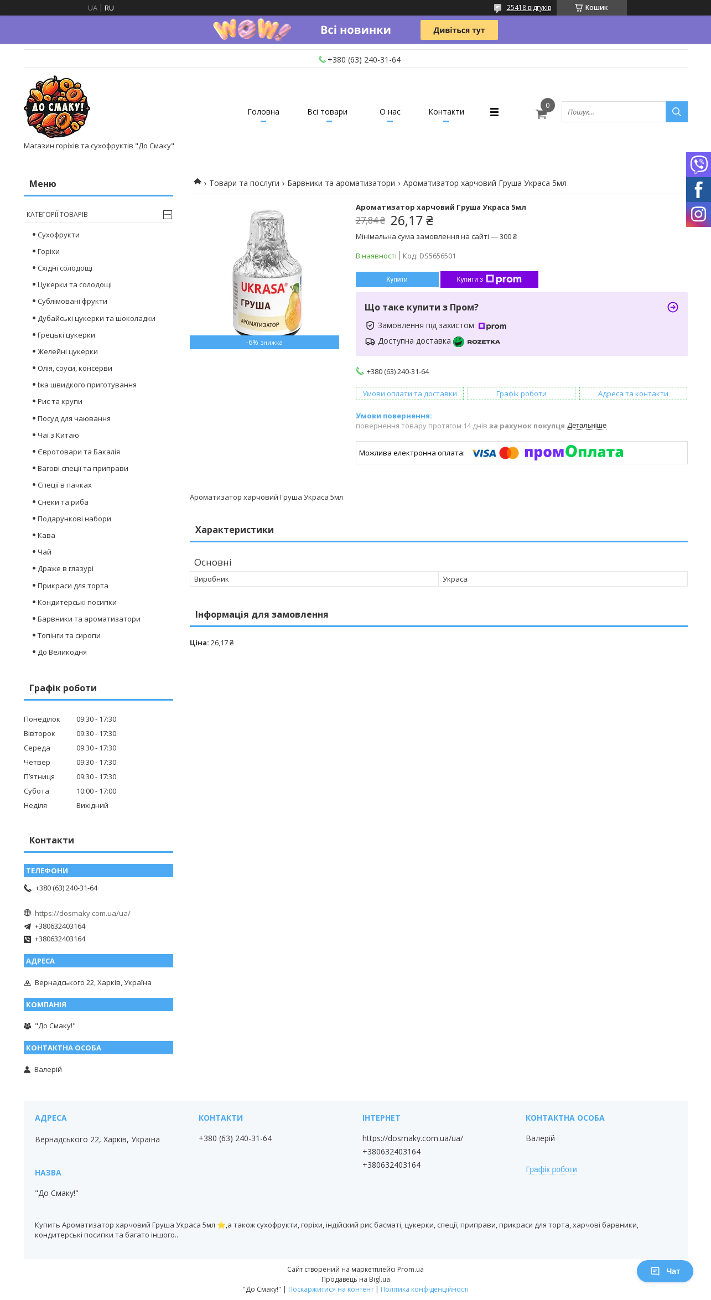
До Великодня (62, 652)
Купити (396, 279)
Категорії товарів (57, 214)
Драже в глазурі (66, 568)
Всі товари (327, 111)
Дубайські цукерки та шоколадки (96, 318)
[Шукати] (677, 111)
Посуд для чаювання (74, 418)
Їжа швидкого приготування (87, 385)
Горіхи (49, 251)
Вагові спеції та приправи (83, 468)
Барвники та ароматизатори (341, 183)
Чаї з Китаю (58, 435)
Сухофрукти (59, 235)
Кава (46, 535)
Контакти (446, 111)
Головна (263, 111)
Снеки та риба (63, 502)
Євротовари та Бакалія (79, 452)
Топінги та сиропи (69, 635)
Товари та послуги (244, 183)
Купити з (489, 279)
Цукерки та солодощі (75, 284)
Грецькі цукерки (66, 335)
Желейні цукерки (68, 351)
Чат (665, 1271)
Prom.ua (410, 1269)
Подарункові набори (74, 519)
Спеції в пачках (65, 485)
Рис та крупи (60, 401)
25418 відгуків (529, 7)
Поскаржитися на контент (330, 1289)
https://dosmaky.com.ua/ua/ (83, 913)
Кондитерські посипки (77, 602)
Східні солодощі (65, 268)
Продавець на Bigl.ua (355, 1279)
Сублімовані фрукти (72, 301)
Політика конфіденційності (425, 1289)
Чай (44, 552)
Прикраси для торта (73, 586)
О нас (390, 111)
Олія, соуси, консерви (75, 368)
